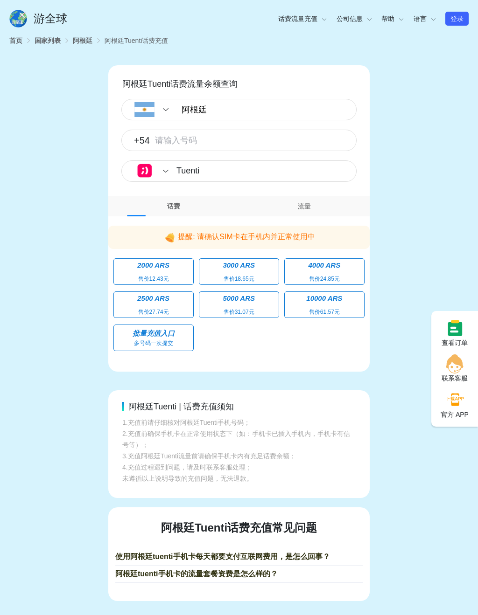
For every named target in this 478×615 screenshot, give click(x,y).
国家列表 (48, 40)
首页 (15, 40)
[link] (15, 40)
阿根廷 (82, 40)
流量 (304, 206)
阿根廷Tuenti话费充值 (136, 40)
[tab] (173, 206)
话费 (173, 206)
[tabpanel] (239, 287)
